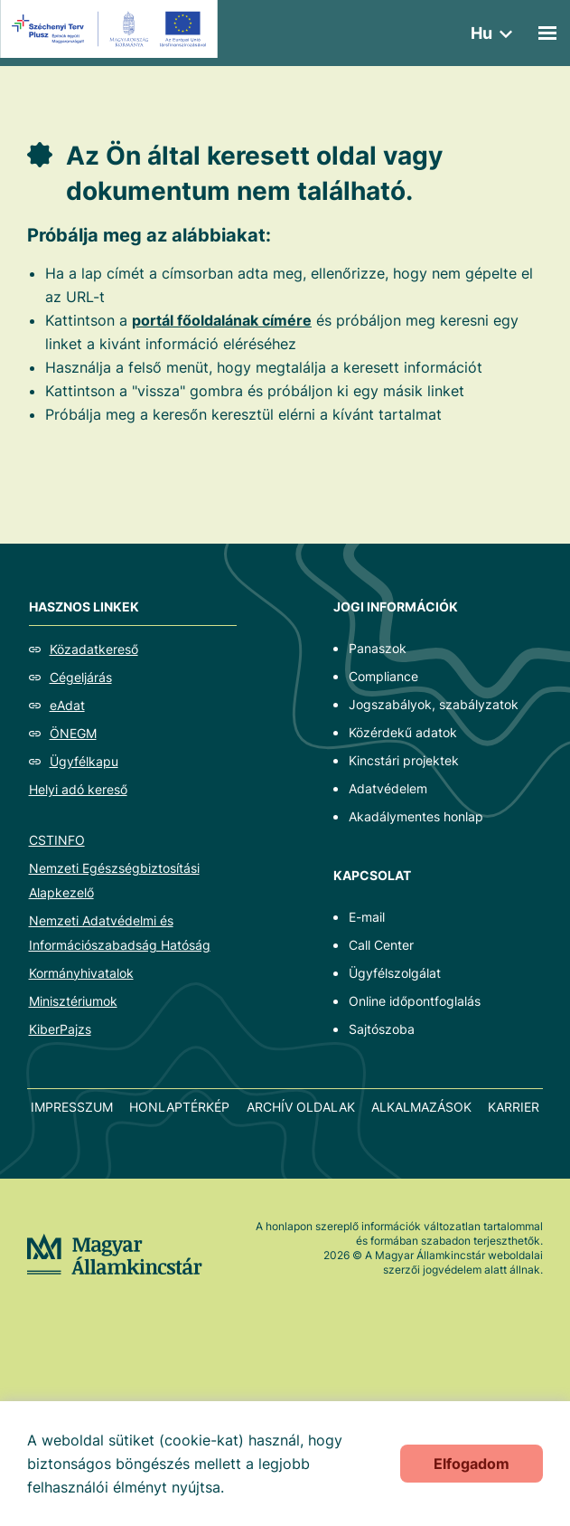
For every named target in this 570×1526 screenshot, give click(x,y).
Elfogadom (471, 1464)
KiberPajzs (60, 1029)
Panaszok (377, 648)
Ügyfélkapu (84, 761)
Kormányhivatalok (81, 973)
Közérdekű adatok (403, 732)
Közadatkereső (94, 649)
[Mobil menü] (547, 33)
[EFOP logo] (111, 29)
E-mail (367, 916)
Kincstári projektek (404, 760)
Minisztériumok (73, 1001)
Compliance (383, 676)
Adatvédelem (388, 788)
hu (481, 33)
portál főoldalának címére (222, 320)
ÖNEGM (73, 733)
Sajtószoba (382, 1029)
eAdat (67, 705)
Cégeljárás (81, 677)
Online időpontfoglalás (415, 1001)
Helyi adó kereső (78, 789)
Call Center (381, 945)
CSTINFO (57, 840)
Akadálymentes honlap (416, 816)
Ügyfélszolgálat (395, 973)
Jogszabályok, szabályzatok (434, 704)
